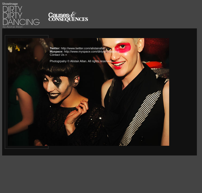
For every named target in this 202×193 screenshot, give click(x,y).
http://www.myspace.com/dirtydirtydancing (91, 51)
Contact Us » (58, 54)
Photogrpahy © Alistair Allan (68, 61)
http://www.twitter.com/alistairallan (83, 48)
